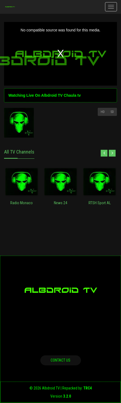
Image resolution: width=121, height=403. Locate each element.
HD (103, 112)
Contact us (60, 360)
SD (112, 112)
